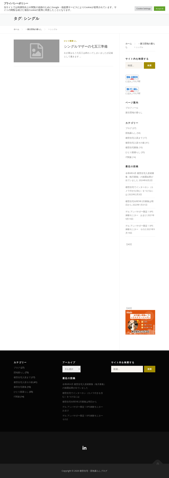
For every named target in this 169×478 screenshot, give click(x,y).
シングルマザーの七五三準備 (85, 46)
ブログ (128, 128)
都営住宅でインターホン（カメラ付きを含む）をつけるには (139, 191)
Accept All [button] (159, 8)
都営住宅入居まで (134, 137)
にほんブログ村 (132, 81)
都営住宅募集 (131, 147)
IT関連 (128, 157)
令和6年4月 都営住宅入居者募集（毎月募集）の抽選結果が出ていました (139, 177)
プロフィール (131, 107)
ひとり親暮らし (70, 41)
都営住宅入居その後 (135, 142)
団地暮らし (130, 133)
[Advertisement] (133, 396)
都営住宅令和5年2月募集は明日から (79, 401)
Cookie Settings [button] (143, 8)
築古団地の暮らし (134, 112)
